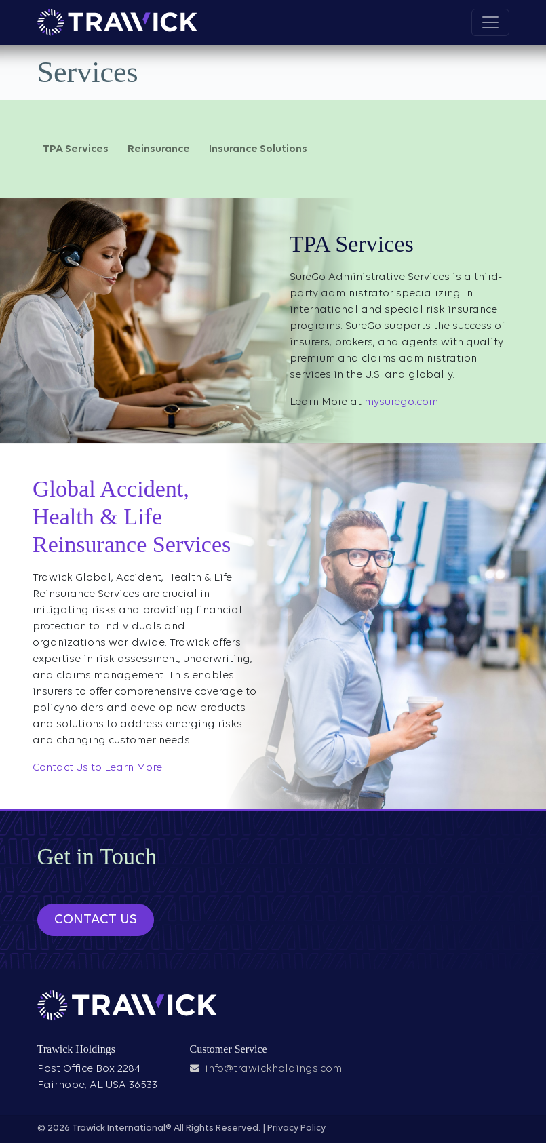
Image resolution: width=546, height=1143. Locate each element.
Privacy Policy (296, 1128)
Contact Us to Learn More (97, 767)
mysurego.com (401, 402)
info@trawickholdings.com (273, 1069)
